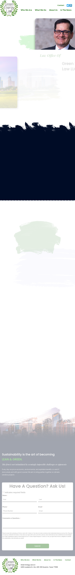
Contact (60, 5)
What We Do (40, 10)
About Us (53, 10)
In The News (65, 10)
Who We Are (26, 10)
